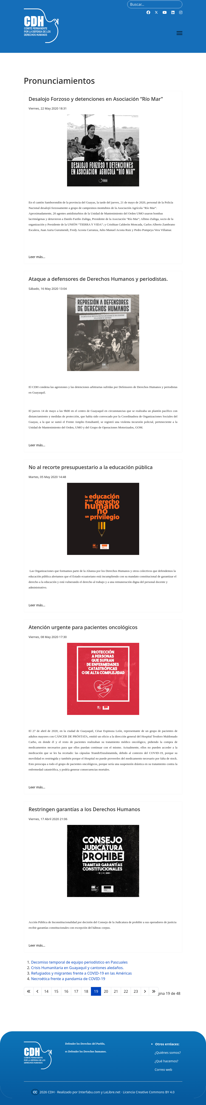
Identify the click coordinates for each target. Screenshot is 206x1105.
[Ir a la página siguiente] (145, 991)
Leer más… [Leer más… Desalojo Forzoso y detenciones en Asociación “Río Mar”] (37, 257)
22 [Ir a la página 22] (126, 991)
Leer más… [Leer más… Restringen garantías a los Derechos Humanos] (37, 945)
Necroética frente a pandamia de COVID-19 (68, 978)
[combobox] (154, 4)
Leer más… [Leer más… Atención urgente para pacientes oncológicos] (37, 787)
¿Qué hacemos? (166, 1061)
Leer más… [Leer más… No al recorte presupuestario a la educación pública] (37, 605)
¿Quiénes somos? (168, 1052)
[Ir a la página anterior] (37, 991)
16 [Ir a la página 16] (66, 991)
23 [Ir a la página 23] (136, 991)
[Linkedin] (173, 12)
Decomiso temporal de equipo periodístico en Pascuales (79, 962)
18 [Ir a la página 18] (86, 991)
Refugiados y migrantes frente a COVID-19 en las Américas (81, 973)
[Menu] (179, 33)
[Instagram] (180, 12)
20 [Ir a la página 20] (106, 991)
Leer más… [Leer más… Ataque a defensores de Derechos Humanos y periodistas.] (37, 445)
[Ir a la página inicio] (29, 991)
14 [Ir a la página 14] (46, 991)
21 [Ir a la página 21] (116, 991)
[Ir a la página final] (153, 991)
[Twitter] (156, 12)
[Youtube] (165, 12)
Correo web (163, 1069)
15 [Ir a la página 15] (56, 991)
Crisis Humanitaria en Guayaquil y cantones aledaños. (77, 967)
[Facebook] (148, 12)
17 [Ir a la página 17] (76, 991)
